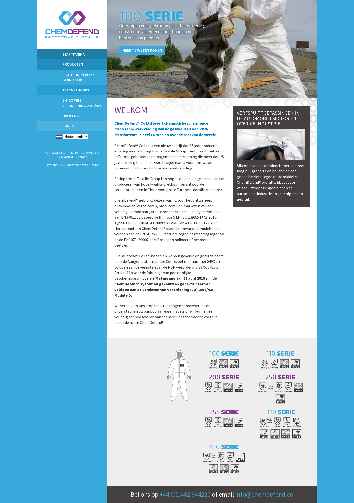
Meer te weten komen (142, 50)
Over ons (70, 115)
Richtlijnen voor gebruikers (78, 77)
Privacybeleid (64, 157)
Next (305, 88)
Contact (70, 125)
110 (280, 353)
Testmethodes (75, 90)
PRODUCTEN (72, 64)
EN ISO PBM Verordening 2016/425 (82, 103)
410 (224, 446)
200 (224, 377)
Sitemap (81, 157)
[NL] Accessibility (54, 152)
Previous (292, 88)
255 (224, 411)
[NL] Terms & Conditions (84, 152)
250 (280, 377)
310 (280, 411)
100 (224, 353)
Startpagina (73, 54)
